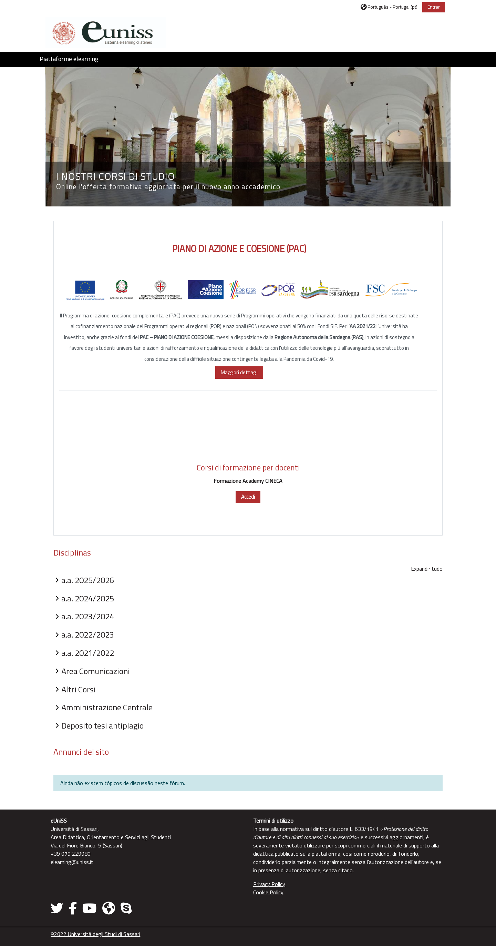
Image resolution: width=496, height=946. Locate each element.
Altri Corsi (79, 688)
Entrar (432, 6)
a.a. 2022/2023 (88, 634)
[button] (388, 6)
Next (441, 141)
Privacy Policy (269, 883)
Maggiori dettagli (239, 372)
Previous (55, 141)
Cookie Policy (268, 891)
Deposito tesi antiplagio (103, 725)
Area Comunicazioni (96, 670)
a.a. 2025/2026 (88, 579)
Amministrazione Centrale (108, 706)
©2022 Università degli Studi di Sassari (96, 933)
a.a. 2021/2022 (88, 652)
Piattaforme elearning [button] (69, 58)
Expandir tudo (426, 567)
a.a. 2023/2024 (88, 615)
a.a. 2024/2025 (88, 597)
